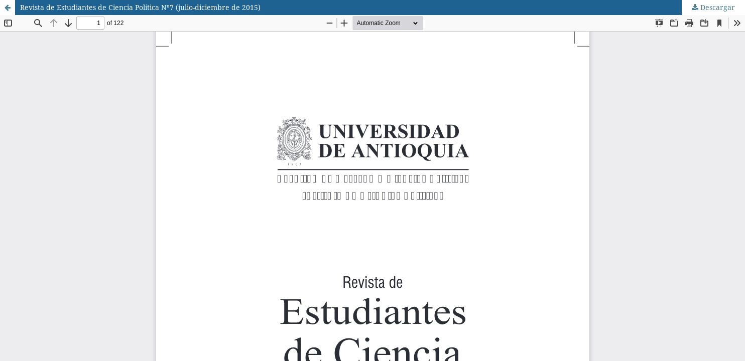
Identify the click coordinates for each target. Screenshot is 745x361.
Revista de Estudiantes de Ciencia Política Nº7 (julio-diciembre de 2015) (140, 7)
